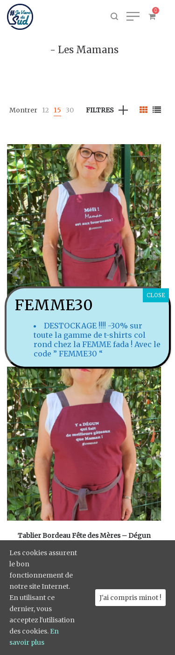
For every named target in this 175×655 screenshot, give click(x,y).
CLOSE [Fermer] (156, 295)
